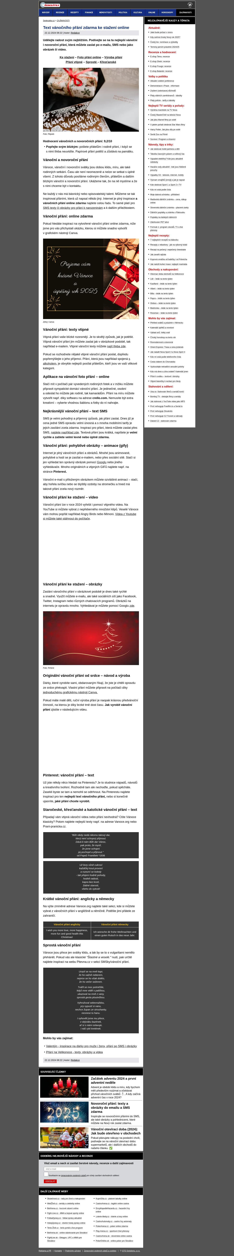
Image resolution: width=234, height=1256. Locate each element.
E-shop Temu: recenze (160, 56)
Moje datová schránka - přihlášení (165, 194)
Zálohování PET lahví (159, 222)
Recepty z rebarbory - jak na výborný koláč (168, 245)
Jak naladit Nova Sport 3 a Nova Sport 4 (167, 352)
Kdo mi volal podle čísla (160, 190)
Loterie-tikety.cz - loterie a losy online (112, 1216)
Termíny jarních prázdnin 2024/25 (164, 47)
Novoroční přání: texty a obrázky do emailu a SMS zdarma (110, 1107)
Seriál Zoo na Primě (159, 134)
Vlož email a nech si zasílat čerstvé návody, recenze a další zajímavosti (89, 1163)
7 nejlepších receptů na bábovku (164, 240)
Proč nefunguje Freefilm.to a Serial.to (166, 406)
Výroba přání (113, 57)
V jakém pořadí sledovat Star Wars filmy (167, 125)
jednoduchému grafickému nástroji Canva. (70, 692)
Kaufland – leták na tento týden (163, 284)
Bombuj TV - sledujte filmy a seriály (165, 396)
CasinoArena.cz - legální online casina (112, 1203)
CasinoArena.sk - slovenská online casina (114, 1236)
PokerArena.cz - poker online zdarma (112, 1226)
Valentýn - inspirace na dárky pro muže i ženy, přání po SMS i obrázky (91, 1046)
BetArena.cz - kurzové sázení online (62, 1208)
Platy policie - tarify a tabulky (162, 100)
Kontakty (58, 1251)
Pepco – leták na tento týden (162, 298)
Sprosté (92, 62)
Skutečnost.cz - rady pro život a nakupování (66, 1198)
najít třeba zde (116, 346)
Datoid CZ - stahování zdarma (163, 421)
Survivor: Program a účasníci (162, 139)
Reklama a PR (45, 1251)
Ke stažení (67, 57)
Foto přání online (89, 57)
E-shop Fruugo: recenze (160, 66)
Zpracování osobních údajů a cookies (100, 1251)
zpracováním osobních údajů (73, 1175)
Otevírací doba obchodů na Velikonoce (167, 274)
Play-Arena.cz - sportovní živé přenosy (112, 1231)
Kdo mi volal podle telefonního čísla (165, 357)
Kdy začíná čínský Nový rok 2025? (165, 37)
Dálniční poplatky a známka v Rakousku (167, 212)
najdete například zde (65, 432)
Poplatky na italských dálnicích (163, 217)
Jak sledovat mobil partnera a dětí (165, 149)
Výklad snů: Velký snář (160, 332)
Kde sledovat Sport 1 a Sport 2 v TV (165, 185)
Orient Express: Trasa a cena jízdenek (166, 347)
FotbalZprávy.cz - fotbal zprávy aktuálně (64, 1218)
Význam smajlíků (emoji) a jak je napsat (167, 180)
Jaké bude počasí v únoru (161, 32)
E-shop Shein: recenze (160, 61)
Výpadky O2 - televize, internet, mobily (167, 175)
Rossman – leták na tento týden (164, 313)
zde (132, 605)
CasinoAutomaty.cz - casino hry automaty (114, 1221)
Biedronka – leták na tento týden (164, 308)
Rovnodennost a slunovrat (161, 342)
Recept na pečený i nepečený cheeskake (168, 250)
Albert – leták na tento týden (162, 289)
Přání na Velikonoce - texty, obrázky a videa (74, 1052)
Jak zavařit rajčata (158, 254)
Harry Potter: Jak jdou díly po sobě (165, 129)
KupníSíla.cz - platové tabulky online (111, 1198)
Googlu (101, 462)
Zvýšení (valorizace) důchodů (163, 91)
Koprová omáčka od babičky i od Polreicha (168, 259)
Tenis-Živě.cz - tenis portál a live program (65, 1228)
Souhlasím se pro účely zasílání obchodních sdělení (84, 1175)
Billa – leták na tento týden (161, 293)
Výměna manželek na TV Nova (163, 110)
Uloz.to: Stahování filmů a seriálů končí (167, 392)
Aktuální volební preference (162, 81)
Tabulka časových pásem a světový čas (167, 154)
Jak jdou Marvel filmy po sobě (163, 120)
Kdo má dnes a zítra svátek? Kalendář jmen (169, 371)
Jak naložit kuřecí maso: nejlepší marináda (168, 264)
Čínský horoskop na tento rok (163, 337)
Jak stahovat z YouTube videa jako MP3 (167, 401)
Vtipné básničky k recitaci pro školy (165, 381)
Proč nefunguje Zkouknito (161, 411)
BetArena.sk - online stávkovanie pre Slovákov (67, 1233)
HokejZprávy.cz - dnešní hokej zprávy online (66, 1223)
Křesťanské (108, 62)
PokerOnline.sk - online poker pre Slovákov (114, 1241)
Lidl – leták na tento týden (161, 279)
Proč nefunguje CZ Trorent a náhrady (166, 416)
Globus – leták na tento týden (163, 303)
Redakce (75, 33)
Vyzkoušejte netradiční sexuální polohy (167, 367)
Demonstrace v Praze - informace (164, 86)
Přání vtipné (74, 62)
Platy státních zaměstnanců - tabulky (166, 95)
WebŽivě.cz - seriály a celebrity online (63, 1203)
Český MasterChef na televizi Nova (165, 115)
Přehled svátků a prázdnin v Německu (166, 323)
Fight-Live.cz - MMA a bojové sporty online (65, 1213)
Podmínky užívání (73, 1251)
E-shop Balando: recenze (161, 71)
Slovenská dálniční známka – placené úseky (169, 207)
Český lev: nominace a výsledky (164, 42)
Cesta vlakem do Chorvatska (162, 362)
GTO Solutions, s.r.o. (131, 1251)
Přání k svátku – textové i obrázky (164, 376)
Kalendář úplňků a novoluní (162, 328)
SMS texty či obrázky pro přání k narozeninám (73, 207)
